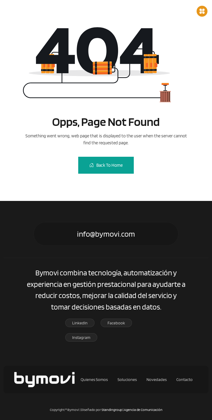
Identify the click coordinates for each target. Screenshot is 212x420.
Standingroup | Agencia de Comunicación (131, 409)
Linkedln (80, 322)
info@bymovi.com (106, 233)
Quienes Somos (97, 379)
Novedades (159, 379)
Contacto (187, 379)
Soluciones (129, 379)
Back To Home (106, 165)
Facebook (116, 322)
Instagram (81, 337)
